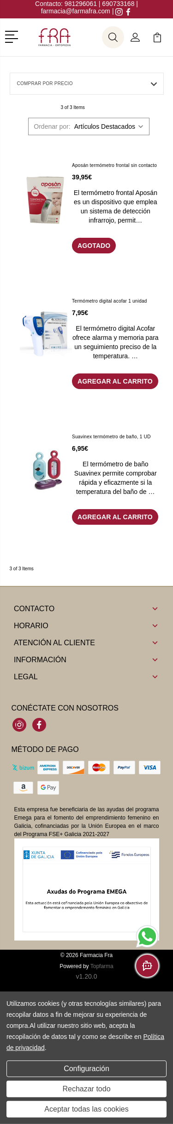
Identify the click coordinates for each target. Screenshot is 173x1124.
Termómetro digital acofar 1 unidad (109, 301)
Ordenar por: (52, 126)
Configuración (86, 1068)
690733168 (118, 3)
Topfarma (101, 966)
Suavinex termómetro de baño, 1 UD (111, 436)
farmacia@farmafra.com (75, 11)
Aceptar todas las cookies (86, 1109)
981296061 (82, 3)
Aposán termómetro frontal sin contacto (114, 165)
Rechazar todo (86, 1089)
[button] (13, 36)
